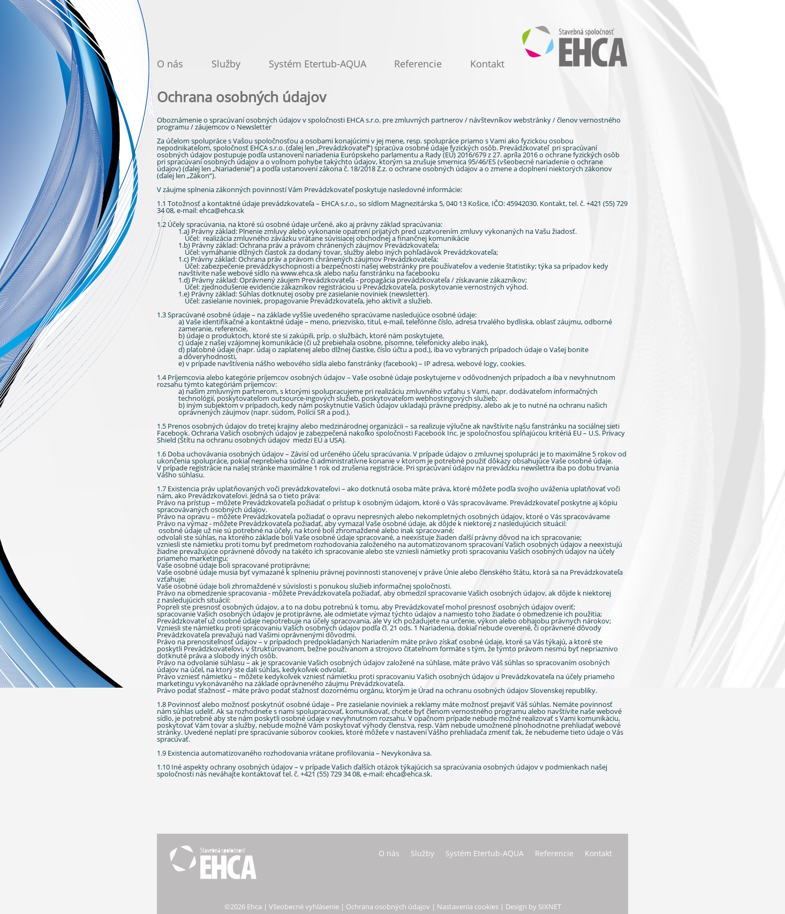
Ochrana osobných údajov (388, 906)
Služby (226, 63)
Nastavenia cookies (468, 906)
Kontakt (487, 63)
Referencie (418, 63)
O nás (170, 63)
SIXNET (549, 906)
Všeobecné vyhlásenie (304, 906)
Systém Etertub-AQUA (317, 63)
